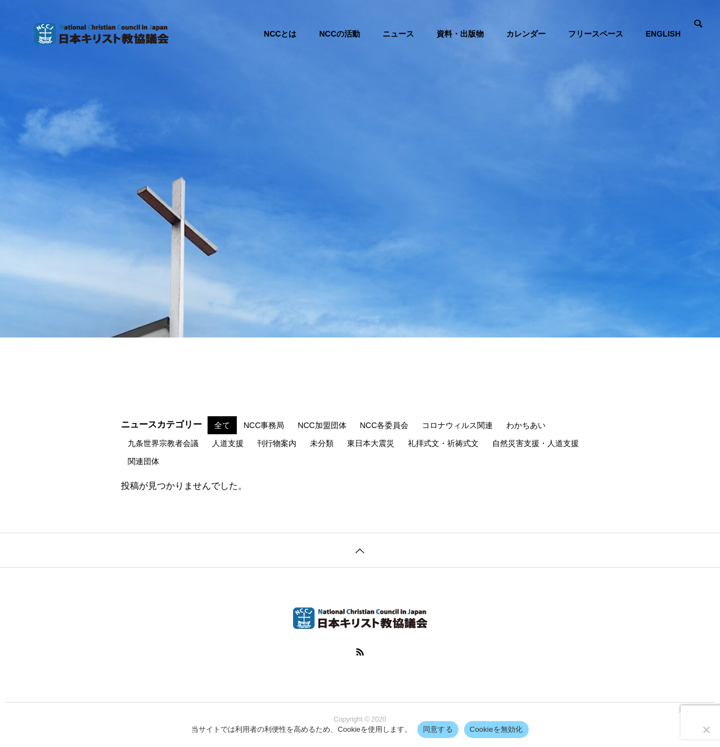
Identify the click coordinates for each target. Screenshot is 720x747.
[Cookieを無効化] (706, 729)
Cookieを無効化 (496, 729)
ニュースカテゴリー (161, 424)
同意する (438, 729)
